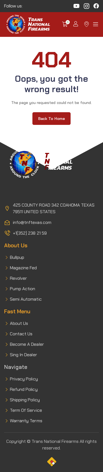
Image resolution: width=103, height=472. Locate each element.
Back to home (51, 118)
